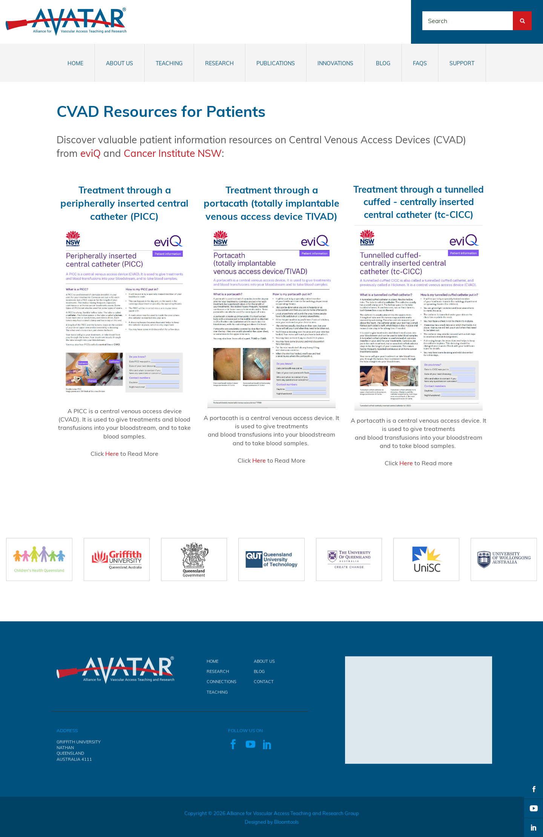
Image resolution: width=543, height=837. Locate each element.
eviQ (90, 153)
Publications (275, 63)
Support (461, 63)
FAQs (420, 63)
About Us (119, 63)
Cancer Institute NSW (173, 153)
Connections (221, 685)
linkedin (533, 827)
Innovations (335, 63)
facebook (533, 789)
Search (522, 15)
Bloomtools (286, 825)
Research (219, 63)
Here (112, 453)
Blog (383, 63)
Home (75, 63)
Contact (264, 685)
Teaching (169, 63)
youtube (533, 808)
